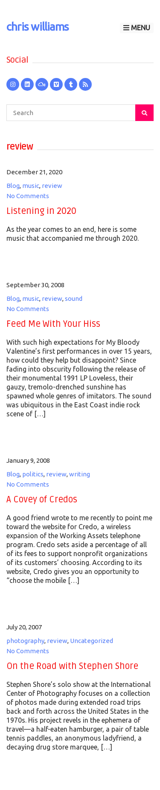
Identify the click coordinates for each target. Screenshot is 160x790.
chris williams (37, 26)
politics (33, 474)
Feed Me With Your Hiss (53, 324)
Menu (136, 28)
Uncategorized (91, 640)
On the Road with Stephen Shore (72, 666)
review (52, 185)
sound (73, 298)
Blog (13, 185)
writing (79, 474)
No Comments (27, 195)
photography (25, 640)
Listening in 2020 (41, 211)
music (30, 185)
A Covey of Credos (41, 499)
